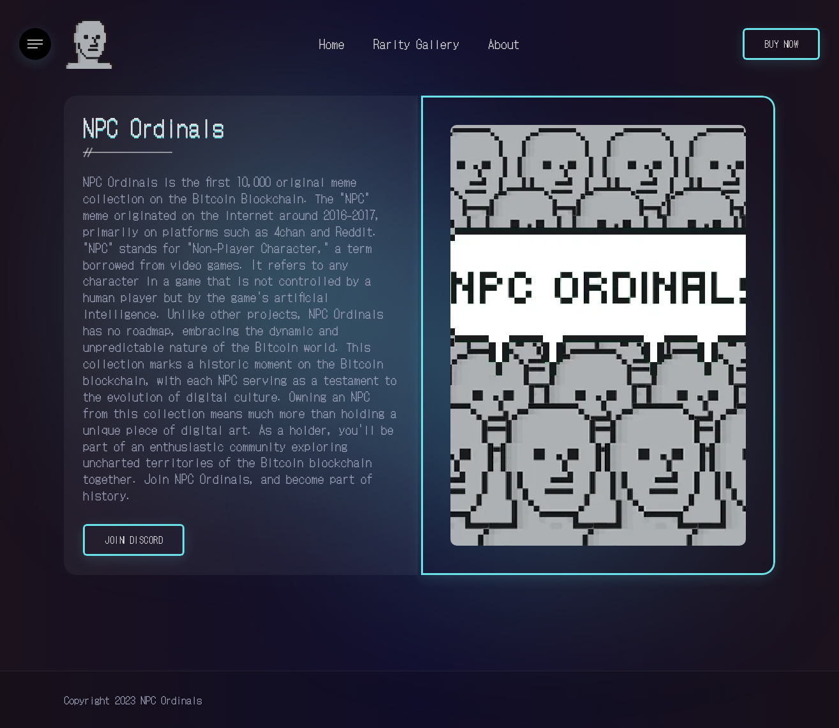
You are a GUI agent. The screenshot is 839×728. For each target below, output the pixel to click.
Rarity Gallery (416, 44)
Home (332, 44)
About (503, 44)
